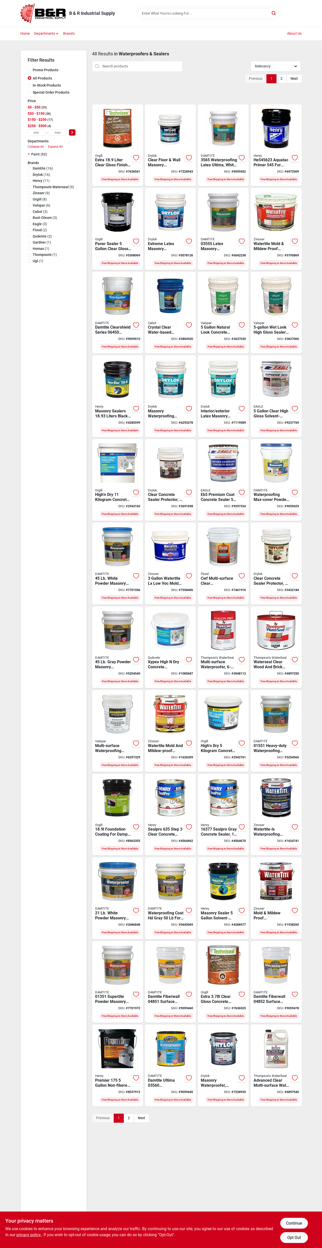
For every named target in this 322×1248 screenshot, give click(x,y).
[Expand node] (29, 154)
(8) (40, 199)
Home (25, 33)
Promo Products (45, 70)
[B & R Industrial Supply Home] (43, 13)
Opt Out (294, 1237)
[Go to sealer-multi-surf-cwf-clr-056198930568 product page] (223, 564)
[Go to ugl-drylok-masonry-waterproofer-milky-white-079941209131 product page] (223, 1066)
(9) (53, 187)
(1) (42, 242)
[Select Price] (72, 132)
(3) (40, 212)
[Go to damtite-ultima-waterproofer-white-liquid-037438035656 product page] (223, 145)
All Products (42, 78)
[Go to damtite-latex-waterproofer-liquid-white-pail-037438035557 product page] (223, 229)
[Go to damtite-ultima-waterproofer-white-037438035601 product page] (170, 1066)
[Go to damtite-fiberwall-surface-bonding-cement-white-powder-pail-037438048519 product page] (170, 982)
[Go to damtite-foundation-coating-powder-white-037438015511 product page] (276, 731)
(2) (40, 230)
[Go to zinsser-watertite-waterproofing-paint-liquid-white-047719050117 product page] (170, 731)
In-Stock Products (47, 85)
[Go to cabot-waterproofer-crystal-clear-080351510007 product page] (170, 313)
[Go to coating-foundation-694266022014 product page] (223, 898)
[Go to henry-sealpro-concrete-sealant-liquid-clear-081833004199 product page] (170, 815)
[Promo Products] (29, 69)
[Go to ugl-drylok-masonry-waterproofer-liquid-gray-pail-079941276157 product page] (223, 396)
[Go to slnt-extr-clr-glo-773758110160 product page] (117, 145)
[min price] (36, 132)
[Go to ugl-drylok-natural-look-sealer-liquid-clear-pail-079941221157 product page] (276, 564)
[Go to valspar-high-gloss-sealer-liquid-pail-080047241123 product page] (276, 313)
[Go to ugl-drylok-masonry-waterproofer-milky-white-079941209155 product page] (170, 145)
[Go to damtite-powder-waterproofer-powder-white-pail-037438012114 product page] (117, 898)
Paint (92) (39, 154)
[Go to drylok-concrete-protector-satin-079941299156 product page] (170, 480)
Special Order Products (51, 92)
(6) (41, 205)
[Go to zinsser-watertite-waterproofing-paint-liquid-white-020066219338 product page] (276, 815)
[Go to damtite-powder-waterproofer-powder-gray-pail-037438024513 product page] (117, 647)
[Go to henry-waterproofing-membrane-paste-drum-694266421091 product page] (117, 396)
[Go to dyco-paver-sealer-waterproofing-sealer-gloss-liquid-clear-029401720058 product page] (117, 229)
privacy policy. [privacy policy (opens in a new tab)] (29, 1234)
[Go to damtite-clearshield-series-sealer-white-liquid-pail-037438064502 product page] (117, 313)
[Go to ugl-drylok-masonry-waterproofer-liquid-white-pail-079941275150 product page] (170, 396)
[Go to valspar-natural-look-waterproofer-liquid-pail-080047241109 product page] (223, 313)
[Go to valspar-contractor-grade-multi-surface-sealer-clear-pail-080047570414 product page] (117, 731)
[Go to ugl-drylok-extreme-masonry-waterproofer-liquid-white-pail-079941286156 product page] (170, 229)
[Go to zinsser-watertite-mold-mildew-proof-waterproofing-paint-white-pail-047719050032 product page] (276, 229)
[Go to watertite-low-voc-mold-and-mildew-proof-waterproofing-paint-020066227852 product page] (170, 564)
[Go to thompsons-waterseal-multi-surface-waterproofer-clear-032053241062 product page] (223, 647)
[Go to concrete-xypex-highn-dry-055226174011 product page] (223, 731)
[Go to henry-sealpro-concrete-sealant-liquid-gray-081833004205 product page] (223, 815)
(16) (43, 168)
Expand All (55, 146)
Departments (44, 33)
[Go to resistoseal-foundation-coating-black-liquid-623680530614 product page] (117, 815)
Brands (69, 33)
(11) (41, 181)
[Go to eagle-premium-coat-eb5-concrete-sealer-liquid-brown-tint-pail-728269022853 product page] (223, 480)
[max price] (57, 132)
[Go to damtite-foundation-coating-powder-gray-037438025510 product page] (170, 898)
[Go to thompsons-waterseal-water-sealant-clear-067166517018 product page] (276, 1066)
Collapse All (36, 146)
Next (294, 78)
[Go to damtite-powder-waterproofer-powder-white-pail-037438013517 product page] (117, 982)
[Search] (274, 13)
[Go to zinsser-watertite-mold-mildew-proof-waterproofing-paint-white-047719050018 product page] (276, 898)
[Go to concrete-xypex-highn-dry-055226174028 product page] (117, 480)
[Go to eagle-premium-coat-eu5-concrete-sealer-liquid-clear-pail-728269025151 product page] (276, 396)
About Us (294, 33)
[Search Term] (208, 13)
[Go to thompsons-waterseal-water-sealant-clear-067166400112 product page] (276, 647)
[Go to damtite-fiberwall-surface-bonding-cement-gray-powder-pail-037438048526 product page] (276, 982)
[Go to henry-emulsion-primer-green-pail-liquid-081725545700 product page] (276, 145)
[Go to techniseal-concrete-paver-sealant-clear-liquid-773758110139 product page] (223, 982)
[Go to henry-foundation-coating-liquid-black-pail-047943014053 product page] (117, 1066)
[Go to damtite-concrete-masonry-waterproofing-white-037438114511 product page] (276, 480)
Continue (294, 1223)
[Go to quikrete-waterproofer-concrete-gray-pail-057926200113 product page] (170, 647)
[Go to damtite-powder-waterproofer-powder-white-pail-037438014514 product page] (117, 564)
